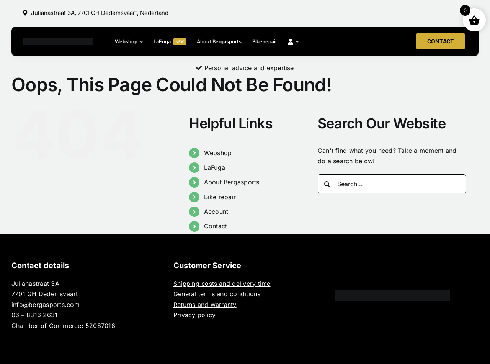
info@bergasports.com (45, 304)
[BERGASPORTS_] (58, 41)
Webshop (218, 153)
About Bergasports (232, 182)
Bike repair (220, 197)
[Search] (327, 183)
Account (216, 211)
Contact (215, 226)
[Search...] (392, 183)
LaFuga (214, 167)
